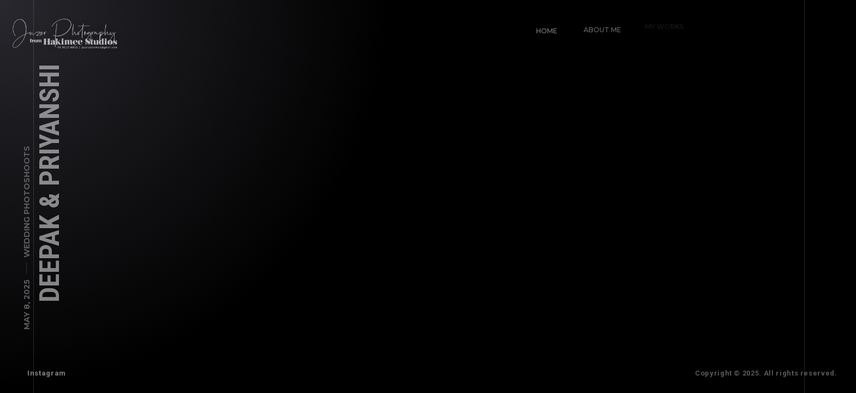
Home (546, 30)
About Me (600, 27)
